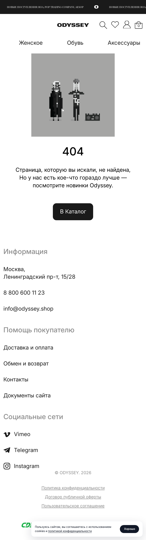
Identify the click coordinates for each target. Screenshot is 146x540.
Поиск (103, 25)
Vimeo (16, 434)
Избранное (115, 24)
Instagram (21, 466)
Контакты (15, 379)
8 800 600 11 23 (24, 292)
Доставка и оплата (28, 347)
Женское (31, 42)
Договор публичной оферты (73, 496)
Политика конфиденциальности (73, 487)
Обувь (75, 42)
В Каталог (73, 211)
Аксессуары (124, 42)
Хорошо (129, 528)
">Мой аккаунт (127, 24)
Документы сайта (27, 395)
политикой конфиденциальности (70, 531)
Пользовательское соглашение (73, 505)
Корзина (139, 26)
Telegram (20, 450)
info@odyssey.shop (28, 308)
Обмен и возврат (26, 363)
